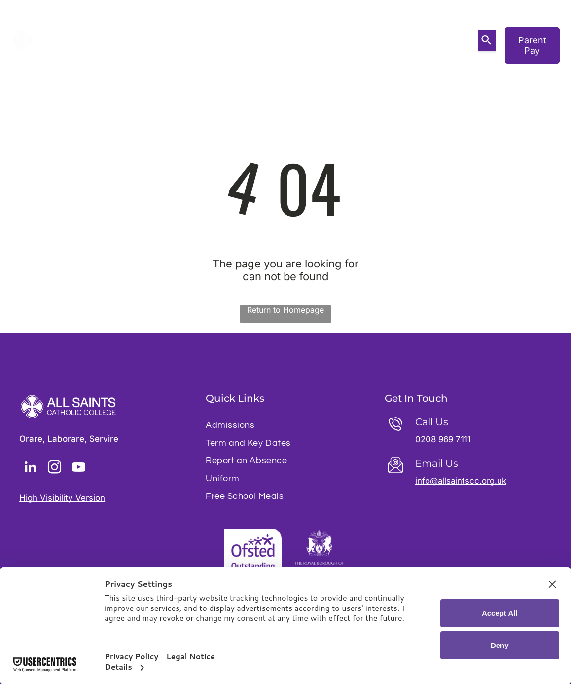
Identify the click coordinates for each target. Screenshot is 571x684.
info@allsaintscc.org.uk (461, 481)
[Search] (487, 40)
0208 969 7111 (444, 439)
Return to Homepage (285, 310)
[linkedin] (30, 468)
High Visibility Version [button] (62, 498)
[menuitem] (142, 32)
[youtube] (78, 468)
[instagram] (54, 468)
